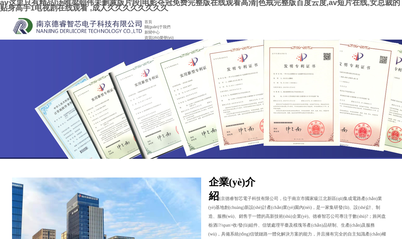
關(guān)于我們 (157, 27)
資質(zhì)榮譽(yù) (159, 38)
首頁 (148, 22)
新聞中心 (152, 32)
